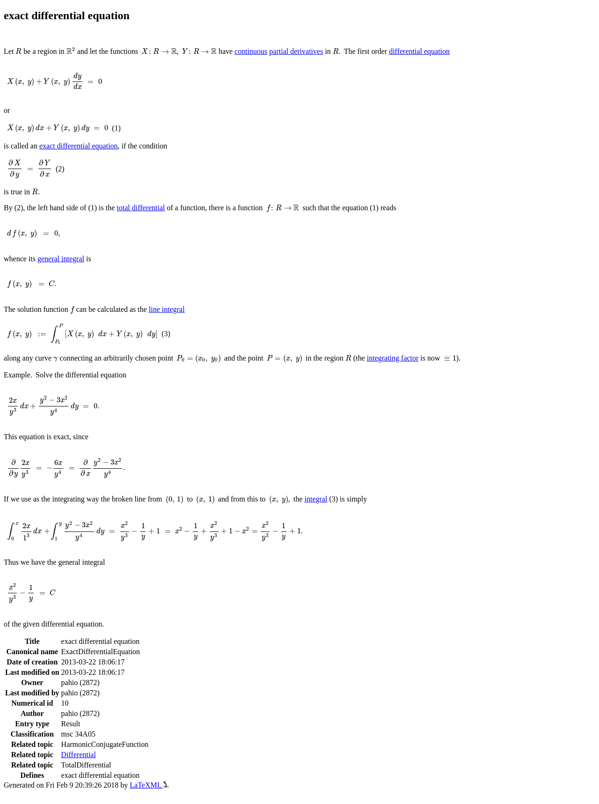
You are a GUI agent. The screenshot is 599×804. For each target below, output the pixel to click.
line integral (167, 309)
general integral (60, 259)
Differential (78, 755)
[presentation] (18, 51)
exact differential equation (78, 146)
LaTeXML (149, 785)
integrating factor (393, 358)
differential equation (419, 51)
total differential (141, 208)
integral (316, 499)
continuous (250, 51)
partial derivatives (296, 51)
